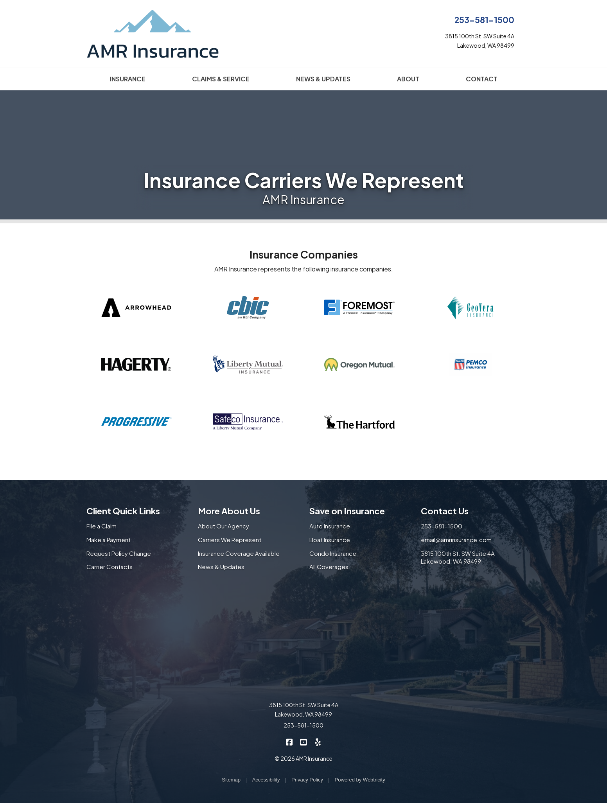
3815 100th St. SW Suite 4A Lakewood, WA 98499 (458, 557)
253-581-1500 (484, 19)
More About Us (229, 510)
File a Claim (101, 526)
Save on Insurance (347, 510)
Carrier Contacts (109, 566)
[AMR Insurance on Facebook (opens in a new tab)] (289, 741)
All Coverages (328, 566)
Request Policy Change (118, 553)
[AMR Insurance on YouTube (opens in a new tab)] (303, 741)
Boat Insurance (329, 539)
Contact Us (445, 510)
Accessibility (266, 780)
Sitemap (231, 780)
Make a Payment (108, 539)
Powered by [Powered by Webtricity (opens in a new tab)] (360, 780)
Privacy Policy (307, 780)
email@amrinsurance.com (456, 539)
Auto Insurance (329, 526)
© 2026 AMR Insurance (303, 758)
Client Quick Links (123, 510)
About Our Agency (223, 526)
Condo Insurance (332, 553)
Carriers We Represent (229, 539)
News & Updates (221, 566)
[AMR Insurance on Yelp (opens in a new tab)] (317, 741)
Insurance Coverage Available (239, 553)
